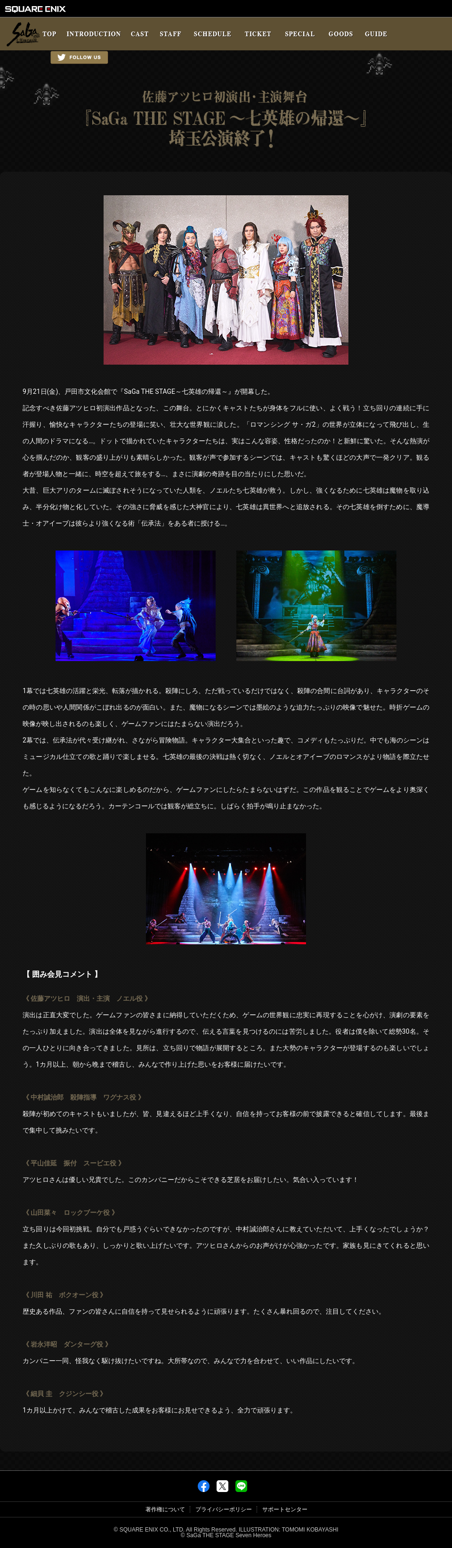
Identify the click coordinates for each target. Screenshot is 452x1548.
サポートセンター (284, 1509)
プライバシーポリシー (223, 1509)
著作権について (165, 1509)
